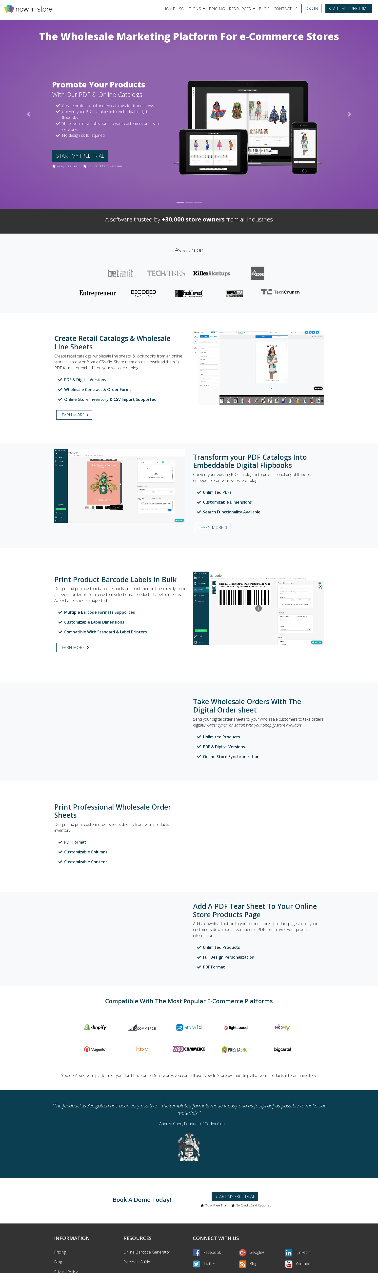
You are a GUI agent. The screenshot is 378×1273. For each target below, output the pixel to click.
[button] (28, 114)
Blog (264, 9)
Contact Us (286, 9)
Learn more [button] (74, 415)
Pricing (217, 9)
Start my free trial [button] (349, 8)
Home (170, 9)
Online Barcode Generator (146, 1252)
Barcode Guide (136, 1262)
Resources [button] (240, 9)
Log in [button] (311, 8)
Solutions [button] (190, 9)
